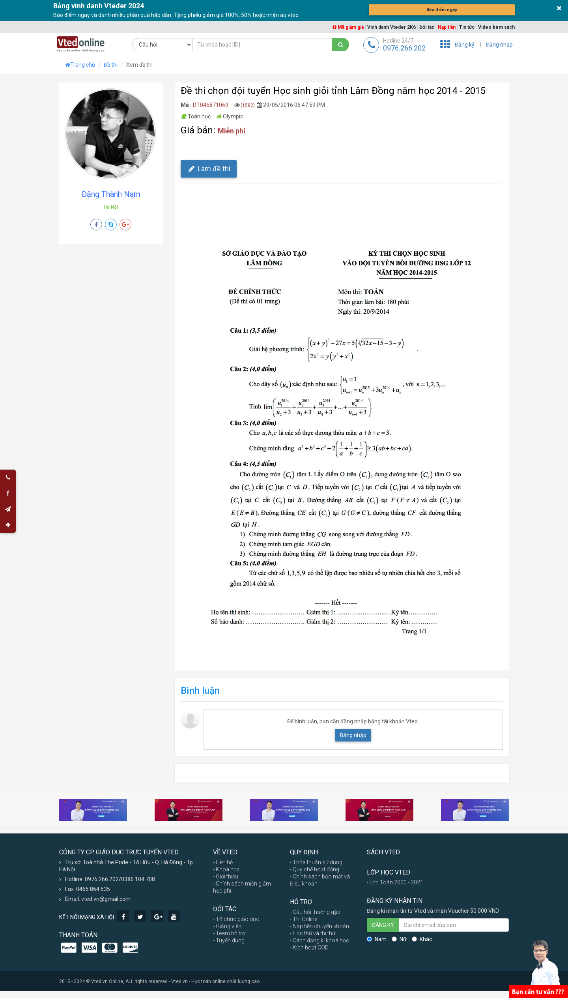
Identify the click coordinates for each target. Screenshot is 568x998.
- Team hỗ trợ (229, 933)
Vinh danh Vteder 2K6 (391, 27)
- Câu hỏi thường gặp (315, 912)
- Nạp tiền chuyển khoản (319, 926)
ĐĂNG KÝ (383, 925)
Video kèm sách (496, 27)
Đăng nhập (499, 44)
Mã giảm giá (348, 27)
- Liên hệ (223, 862)
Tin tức (467, 27)
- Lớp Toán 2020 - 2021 (395, 882)
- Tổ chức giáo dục (236, 919)
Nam (377, 939)
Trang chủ (80, 65)
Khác (422, 939)
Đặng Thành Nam (111, 194)
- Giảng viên (227, 926)
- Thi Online (303, 919)
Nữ (399, 939)
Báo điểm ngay (442, 10)
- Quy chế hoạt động (314, 869)
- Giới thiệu (225, 876)
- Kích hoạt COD (309, 947)
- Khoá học (226, 869)
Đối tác (426, 27)
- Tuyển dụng (229, 940)
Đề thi (111, 65)
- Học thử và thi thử (312, 933)
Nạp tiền (447, 27)
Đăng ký (465, 44)
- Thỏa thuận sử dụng (316, 862)
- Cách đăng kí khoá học (319, 940)
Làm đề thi (208, 169)
